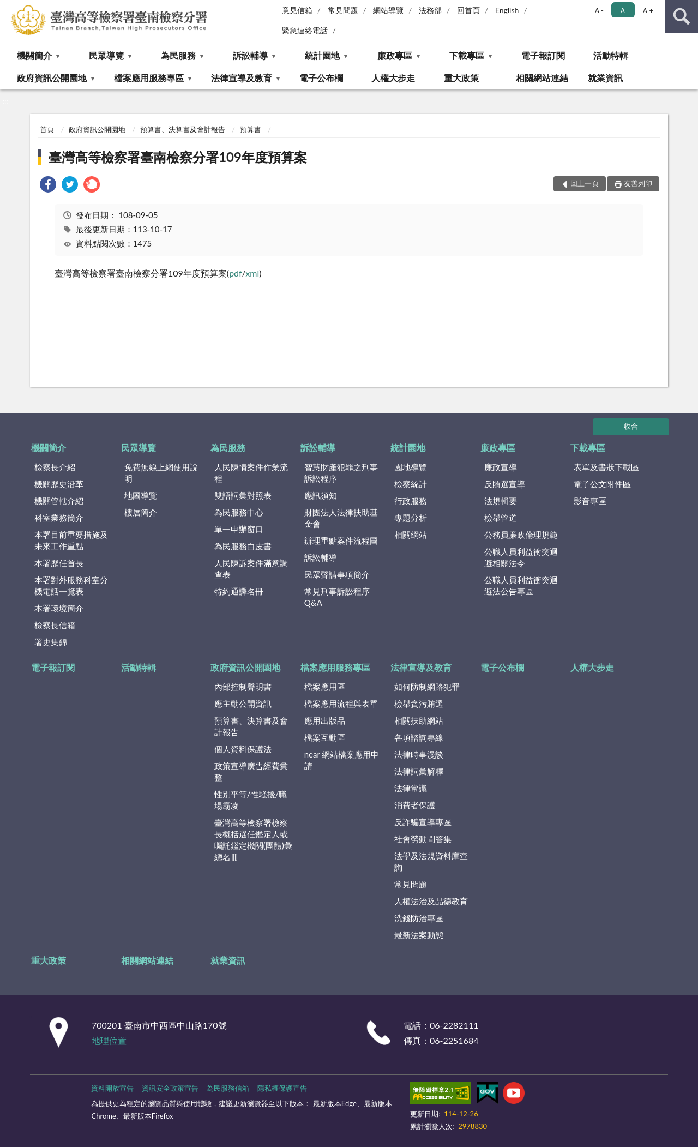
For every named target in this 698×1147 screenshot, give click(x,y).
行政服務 (410, 501)
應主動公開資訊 (243, 703)
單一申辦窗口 (238, 529)
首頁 (47, 129)
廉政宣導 (500, 467)
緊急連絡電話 (305, 30)
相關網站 (410, 534)
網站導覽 (388, 10)
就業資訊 (605, 78)
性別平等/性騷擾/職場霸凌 (250, 799)
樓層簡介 (140, 512)
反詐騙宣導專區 (423, 822)
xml (252, 273)
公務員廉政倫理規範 (521, 534)
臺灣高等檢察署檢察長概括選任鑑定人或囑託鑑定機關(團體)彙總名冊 (253, 840)
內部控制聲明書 (243, 687)
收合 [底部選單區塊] (631, 426)
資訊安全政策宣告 (170, 1088)
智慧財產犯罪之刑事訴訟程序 (341, 472)
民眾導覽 (106, 55)
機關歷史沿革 (58, 484)
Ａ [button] (623, 10)
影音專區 (590, 501)
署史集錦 (50, 642)
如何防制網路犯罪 (427, 687)
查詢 (681, 16)
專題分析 (410, 518)
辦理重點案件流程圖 (341, 540)
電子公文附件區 (602, 484)
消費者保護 (414, 805)
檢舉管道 (500, 518)
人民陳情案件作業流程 (251, 472)
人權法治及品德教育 (431, 901)
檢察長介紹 (54, 467)
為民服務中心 (238, 512)
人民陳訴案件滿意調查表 (251, 568)
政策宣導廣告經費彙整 (251, 771)
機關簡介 (34, 55)
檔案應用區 (324, 687)
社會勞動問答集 (423, 839)
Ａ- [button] (598, 10)
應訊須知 (320, 495)
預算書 (250, 129)
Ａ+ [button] (647, 10)
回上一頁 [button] (584, 183)
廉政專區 (394, 55)
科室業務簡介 (58, 518)
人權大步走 (393, 78)
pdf (235, 273)
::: (8, 8)
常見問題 (343, 10)
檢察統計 (410, 484)
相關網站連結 (542, 78)
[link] (48, 185)
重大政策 (461, 78)
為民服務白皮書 (243, 546)
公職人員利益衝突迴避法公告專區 (521, 585)
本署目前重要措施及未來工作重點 (71, 540)
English (507, 10)
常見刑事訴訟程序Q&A (337, 597)
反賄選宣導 (504, 484)
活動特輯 (610, 55)
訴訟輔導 (250, 55)
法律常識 (410, 788)
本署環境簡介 (58, 608)
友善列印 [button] (638, 183)
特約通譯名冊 (238, 591)
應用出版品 (324, 720)
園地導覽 (410, 467)
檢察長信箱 (54, 625)
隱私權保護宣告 (282, 1088)
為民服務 (178, 55)
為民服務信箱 (228, 1088)
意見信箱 (297, 10)
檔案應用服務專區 (149, 78)
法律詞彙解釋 (418, 771)
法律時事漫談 (418, 754)
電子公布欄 (321, 78)
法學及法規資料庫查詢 (431, 861)
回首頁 (468, 10)
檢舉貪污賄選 (418, 703)
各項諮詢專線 (418, 737)
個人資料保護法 (243, 749)
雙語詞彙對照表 (243, 495)
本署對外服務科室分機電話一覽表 (71, 585)
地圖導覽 (140, 495)
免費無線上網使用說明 (161, 472)
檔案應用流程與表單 (341, 703)
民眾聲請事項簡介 (337, 574)
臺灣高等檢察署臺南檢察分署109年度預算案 (178, 157)
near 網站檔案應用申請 (342, 760)
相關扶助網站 (418, 720)
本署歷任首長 (58, 563)
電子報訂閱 (543, 55)
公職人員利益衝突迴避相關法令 (521, 557)
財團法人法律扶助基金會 (341, 518)
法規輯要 (500, 501)
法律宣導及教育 (241, 78)
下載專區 (466, 55)
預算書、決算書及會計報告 (182, 129)
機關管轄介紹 (58, 501)
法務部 (430, 10)
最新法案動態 (418, 935)
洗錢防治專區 (418, 918)
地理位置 (109, 1040)
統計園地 (322, 55)
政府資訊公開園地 (52, 78)
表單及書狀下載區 (606, 467)
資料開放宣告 (112, 1088)
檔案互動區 (324, 737)
